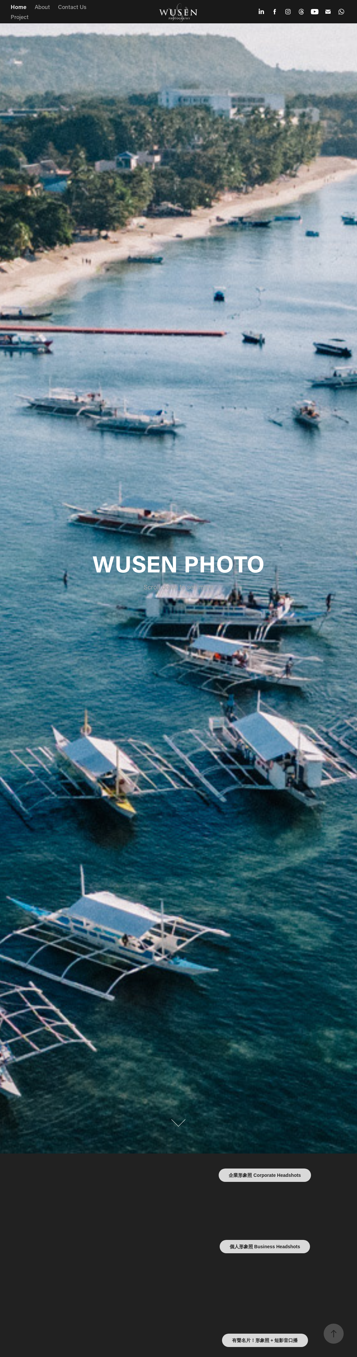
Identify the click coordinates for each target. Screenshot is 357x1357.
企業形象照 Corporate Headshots (265, 1175)
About (42, 6)
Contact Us (72, 6)
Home (18, 6)
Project (20, 16)
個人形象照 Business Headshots (265, 1246)
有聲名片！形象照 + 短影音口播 (265, 1340)
